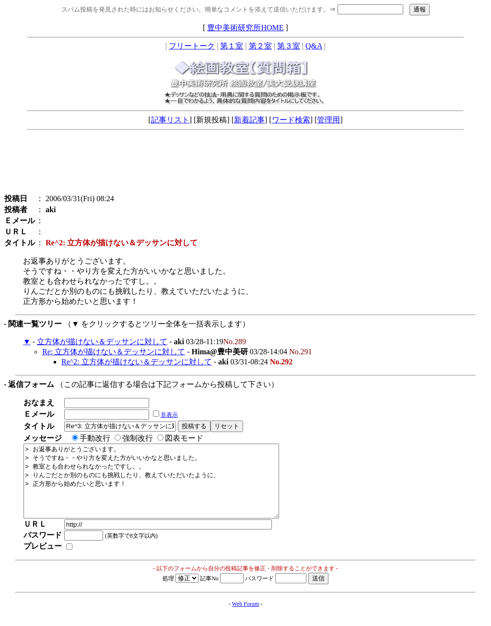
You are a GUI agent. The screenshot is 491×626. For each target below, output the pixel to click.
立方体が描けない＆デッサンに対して (102, 341)
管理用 (328, 120)
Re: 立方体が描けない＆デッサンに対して (113, 352)
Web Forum (245, 618)
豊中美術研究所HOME (245, 28)
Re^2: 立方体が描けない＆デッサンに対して (136, 362)
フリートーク (192, 46)
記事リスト (170, 120)
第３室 (288, 46)
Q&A (313, 46)
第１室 (231, 46)
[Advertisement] (245, 164)
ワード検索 (291, 120)
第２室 (260, 46)
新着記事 (249, 120)
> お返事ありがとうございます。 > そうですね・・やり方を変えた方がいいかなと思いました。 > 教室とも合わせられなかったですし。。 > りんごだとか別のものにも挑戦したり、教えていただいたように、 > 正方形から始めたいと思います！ (166, 488)
